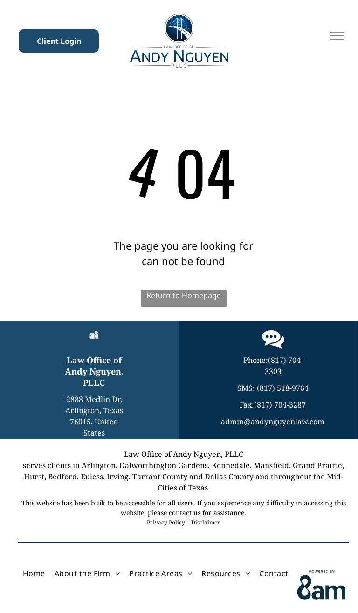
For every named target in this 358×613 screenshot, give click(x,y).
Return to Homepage (183, 295)
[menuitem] (34, 573)
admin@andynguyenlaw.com (272, 421)
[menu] (337, 36)
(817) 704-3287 (280, 405)
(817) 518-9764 (283, 388)
